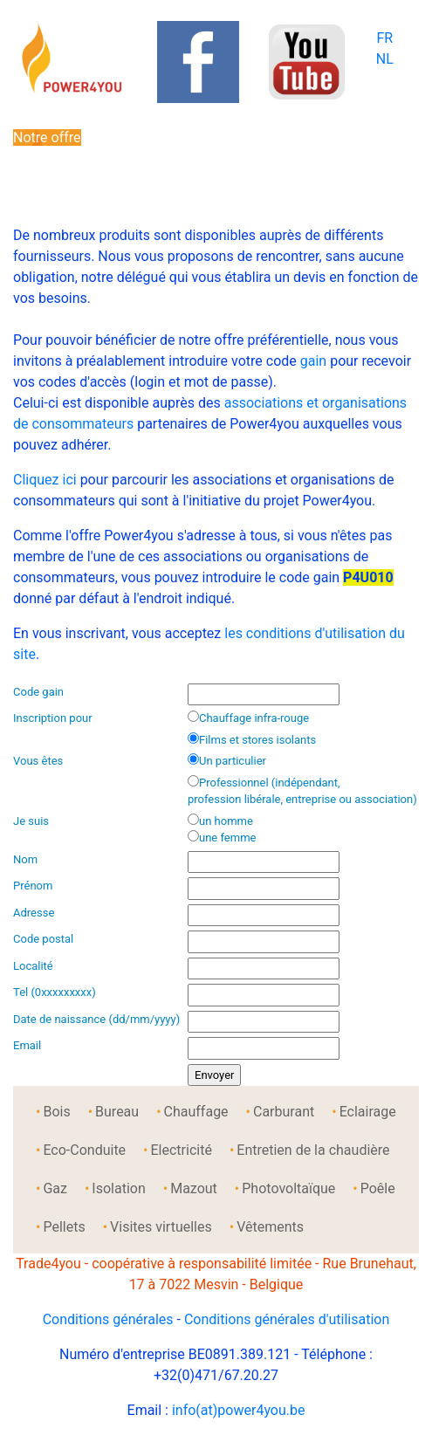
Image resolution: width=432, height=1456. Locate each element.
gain (313, 361)
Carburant (283, 1111)
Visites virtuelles (161, 1227)
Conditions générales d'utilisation (286, 1319)
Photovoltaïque (288, 1188)
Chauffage (196, 1111)
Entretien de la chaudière (313, 1150)
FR (384, 38)
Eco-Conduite (84, 1150)
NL (385, 59)
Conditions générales (108, 1319)
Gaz (55, 1188)
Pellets (64, 1227)
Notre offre (47, 137)
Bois (56, 1111)
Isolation (118, 1188)
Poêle (377, 1188)
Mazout (193, 1188)
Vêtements (270, 1227)
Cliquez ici (45, 479)
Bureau (117, 1111)
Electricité (181, 1150)
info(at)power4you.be (238, 1410)
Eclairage (367, 1111)
